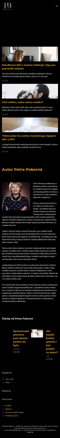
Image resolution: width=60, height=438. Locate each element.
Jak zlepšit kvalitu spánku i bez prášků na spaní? (52, 342)
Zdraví (47, 356)
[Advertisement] (30, 27)
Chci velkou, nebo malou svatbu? (22, 102)
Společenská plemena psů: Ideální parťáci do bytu (21, 338)
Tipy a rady (5, 80)
